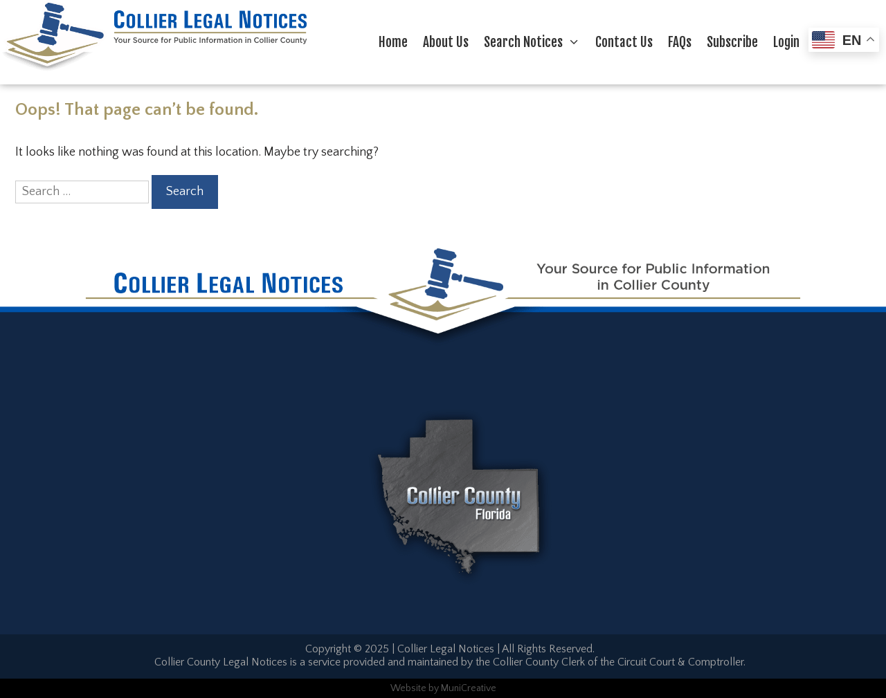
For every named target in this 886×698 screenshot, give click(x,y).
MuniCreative (468, 688)
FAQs (679, 42)
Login (786, 42)
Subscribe (732, 42)
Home (393, 42)
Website (408, 688)
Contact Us (624, 42)
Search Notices (536, 42)
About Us (446, 42)
